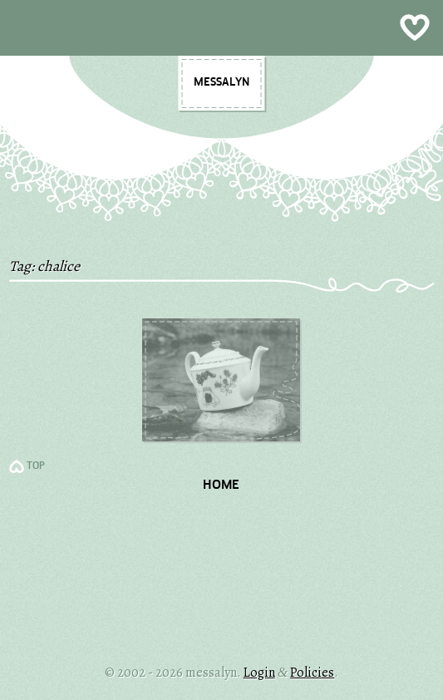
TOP (36, 466)
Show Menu (221, 28)
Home (221, 485)
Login (259, 672)
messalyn (221, 82)
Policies (312, 672)
